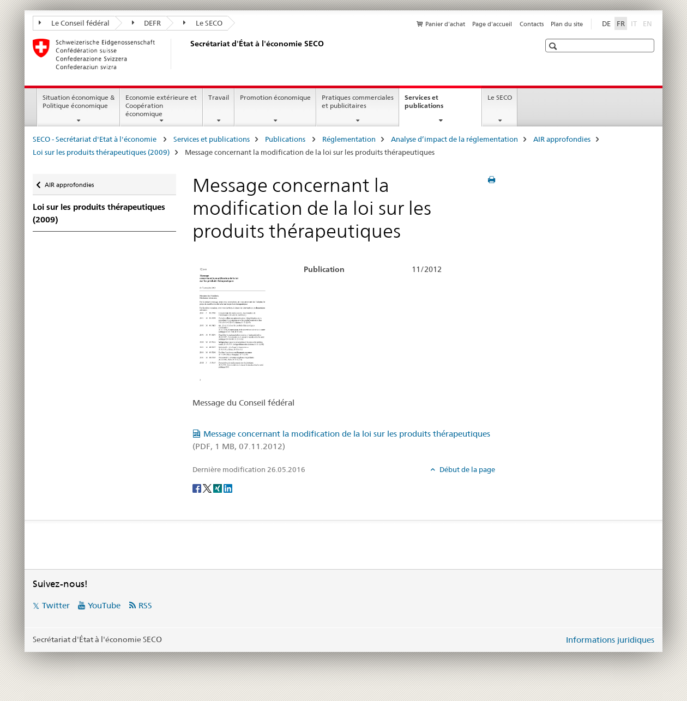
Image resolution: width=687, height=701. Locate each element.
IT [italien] (635, 23)
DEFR (146, 22)
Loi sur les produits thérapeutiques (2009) (101, 152)
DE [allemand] (606, 23)
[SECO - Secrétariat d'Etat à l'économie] (188, 54)
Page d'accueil (492, 24)
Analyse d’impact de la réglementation (454, 139)
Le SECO (202, 22)
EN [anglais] (648, 23)
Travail (218, 97)
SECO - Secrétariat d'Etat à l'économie (95, 139)
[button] (554, 46)
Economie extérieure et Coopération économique (161, 105)
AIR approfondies (561, 139)
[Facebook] (197, 487)
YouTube (104, 605)
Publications (286, 139)
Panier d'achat (445, 24)
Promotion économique (275, 97)
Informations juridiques (610, 639)
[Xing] (218, 487)
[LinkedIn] (228, 487)
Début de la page (466, 469)
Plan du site (567, 24)
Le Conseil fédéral (74, 22)
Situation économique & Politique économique (78, 101)
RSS (145, 605)
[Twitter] (208, 487)
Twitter (56, 605)
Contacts (532, 24)
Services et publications (436, 105)
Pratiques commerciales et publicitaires (358, 101)
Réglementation (349, 139)
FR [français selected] (621, 23)
